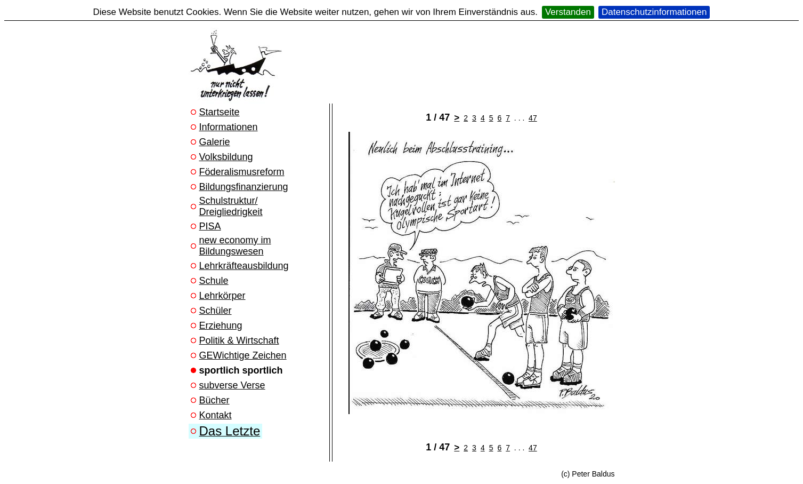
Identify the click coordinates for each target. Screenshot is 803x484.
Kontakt (215, 415)
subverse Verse (232, 385)
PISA (210, 226)
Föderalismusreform (242, 171)
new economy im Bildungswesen (235, 246)
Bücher (214, 400)
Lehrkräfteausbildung (244, 265)
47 (533, 118)
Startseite (219, 112)
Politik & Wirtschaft (239, 340)
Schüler (215, 310)
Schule (214, 280)
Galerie (214, 142)
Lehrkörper (222, 295)
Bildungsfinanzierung (243, 186)
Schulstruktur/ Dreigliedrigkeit (231, 206)
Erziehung (220, 325)
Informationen (228, 127)
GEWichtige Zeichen (243, 355)
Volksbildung (226, 157)
